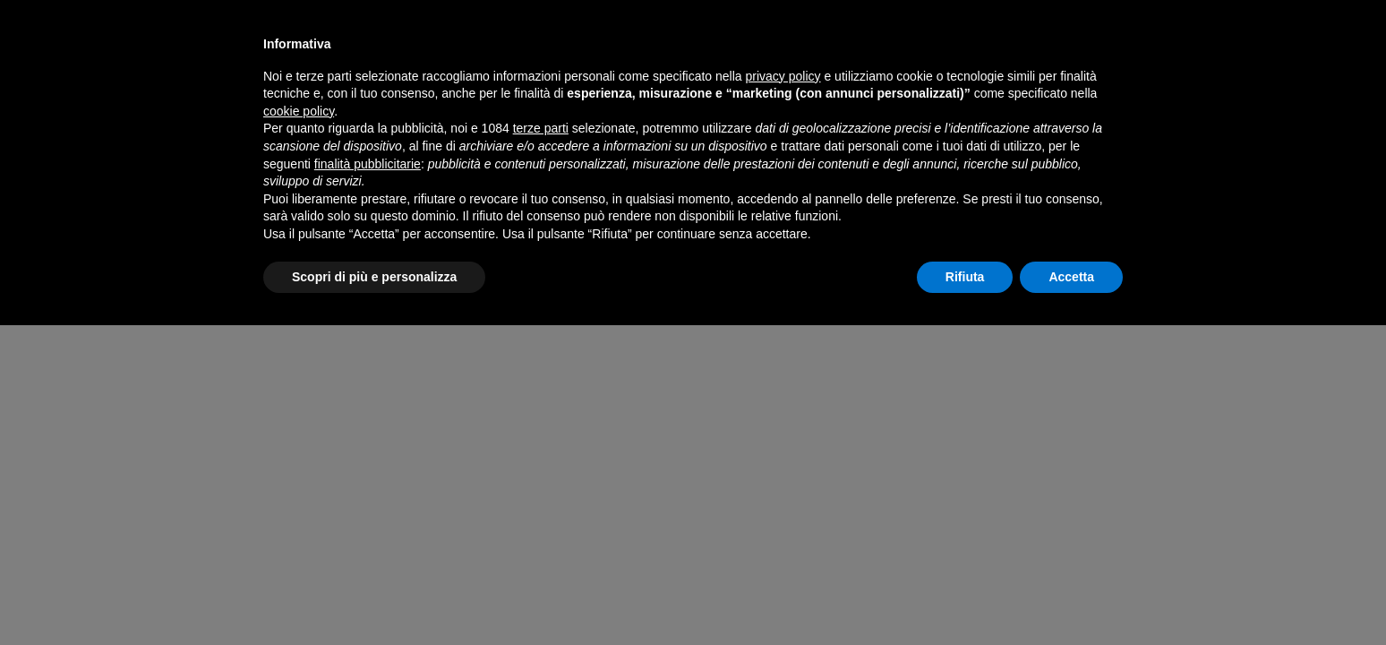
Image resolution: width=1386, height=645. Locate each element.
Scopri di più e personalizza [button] (374, 277)
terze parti (541, 128)
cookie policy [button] (298, 111)
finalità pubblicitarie (367, 164)
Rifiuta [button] (965, 277)
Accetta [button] (1071, 277)
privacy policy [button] (783, 76)
